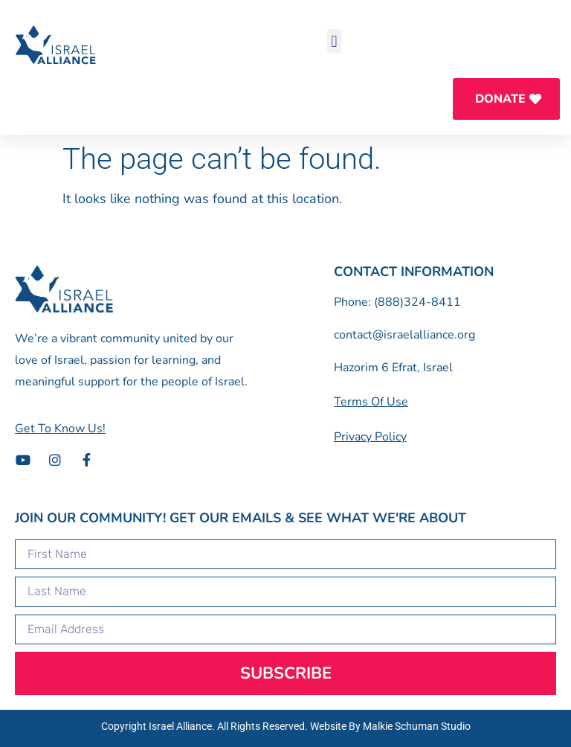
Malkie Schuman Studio (417, 726)
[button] (334, 41)
